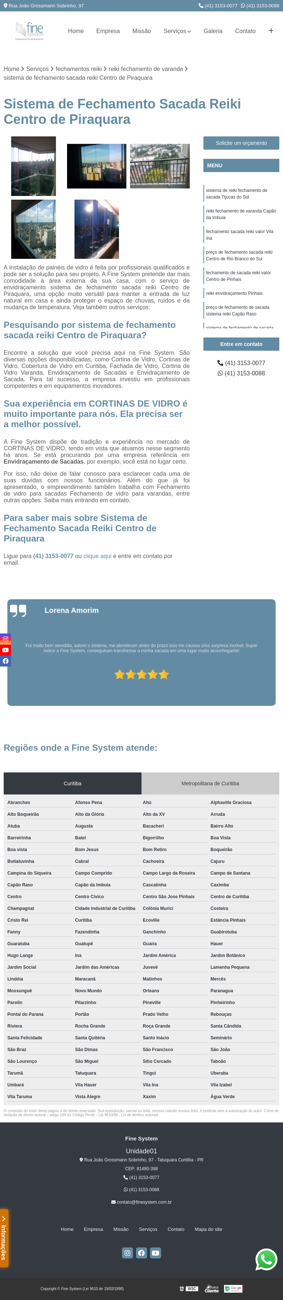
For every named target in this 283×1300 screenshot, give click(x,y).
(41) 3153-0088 (260, 5)
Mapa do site (208, 1229)
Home (76, 31)
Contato (245, 31)
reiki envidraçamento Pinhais (234, 293)
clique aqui (97, 556)
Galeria (213, 31)
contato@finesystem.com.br (141, 1202)
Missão (141, 31)
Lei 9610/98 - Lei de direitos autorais (128, 1115)
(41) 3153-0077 (218, 5)
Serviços (175, 31)
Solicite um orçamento (241, 143)
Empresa (108, 31)
